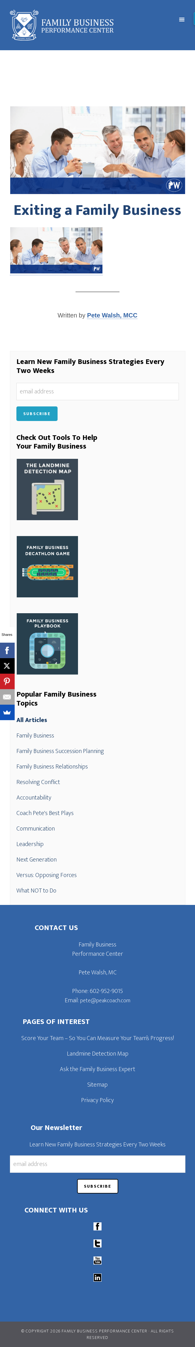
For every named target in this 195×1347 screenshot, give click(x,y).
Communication (35, 828)
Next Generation (36, 859)
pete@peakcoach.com (105, 1000)
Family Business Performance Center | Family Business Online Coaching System (75, 25)
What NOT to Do (36, 890)
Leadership (30, 844)
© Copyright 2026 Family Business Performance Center (84, 1331)
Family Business (35, 735)
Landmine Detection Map (97, 1053)
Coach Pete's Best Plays (45, 813)
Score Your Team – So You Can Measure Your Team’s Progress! (97, 1038)
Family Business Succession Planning (60, 751)
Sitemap (97, 1084)
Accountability (33, 797)
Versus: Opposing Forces (46, 875)
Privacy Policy (97, 1100)
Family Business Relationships (52, 766)
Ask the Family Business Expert (97, 1069)
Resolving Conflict (38, 782)
